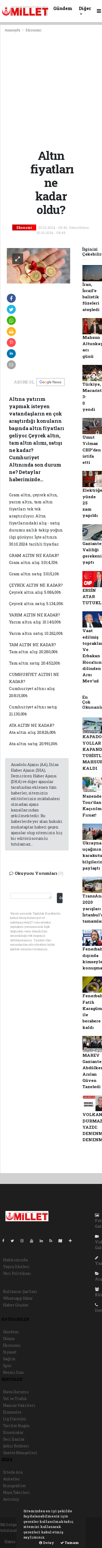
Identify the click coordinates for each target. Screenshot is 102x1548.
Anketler (11, 1478)
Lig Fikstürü (14, 1418)
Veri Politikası (17, 1273)
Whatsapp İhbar (18, 1298)
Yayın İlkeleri (16, 1266)
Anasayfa (13, 30)
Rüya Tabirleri (16, 1492)
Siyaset (10, 1352)
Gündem (62, 8)
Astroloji (11, 1499)
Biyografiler (14, 1485)
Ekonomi (33, 30)
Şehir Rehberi (16, 1445)
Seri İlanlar (14, 1439)
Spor (7, 1365)
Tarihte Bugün (16, 1425)
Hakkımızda (15, 1259)
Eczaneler (12, 1412)
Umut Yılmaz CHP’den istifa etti (91, 449)
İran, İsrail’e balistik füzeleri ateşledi (90, 297)
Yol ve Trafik (15, 1398)
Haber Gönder (16, 1305)
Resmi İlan (13, 1372)
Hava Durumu (16, 1391)
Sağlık (9, 1358)
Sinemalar (13, 1432)
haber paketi (12, 1536)
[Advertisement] (51, 92)
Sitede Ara (13, 1472)
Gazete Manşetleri (20, 1452)
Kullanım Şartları (20, 1291)
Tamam (69, 1542)
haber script (89, 1536)
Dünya (8, 1338)
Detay (46, 1542)
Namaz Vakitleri (19, 1405)
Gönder (60, 898)
